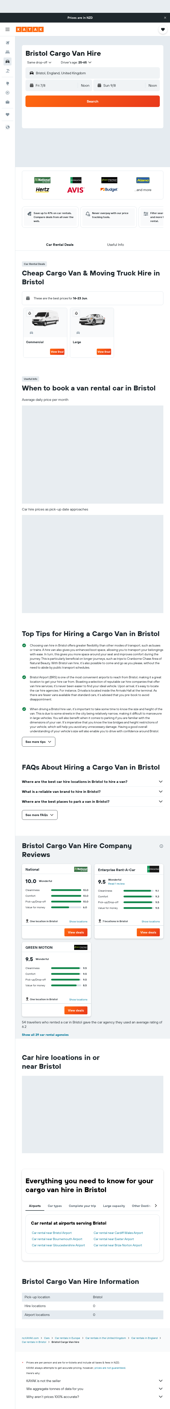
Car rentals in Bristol (34, 1342)
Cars (47, 1338)
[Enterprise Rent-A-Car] (153, 870)
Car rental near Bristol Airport (52, 1233)
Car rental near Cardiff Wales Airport (118, 1233)
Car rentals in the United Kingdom (105, 1338)
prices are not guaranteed (110, 1367)
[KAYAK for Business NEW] (7, 102)
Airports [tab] (35, 1206)
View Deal (57, 351)
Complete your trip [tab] (82, 1206)
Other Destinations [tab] (145, 1206)
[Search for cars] (7, 61)
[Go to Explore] (7, 83)
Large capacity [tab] (114, 1206)
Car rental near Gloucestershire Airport (58, 1245)
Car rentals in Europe (67, 1338)
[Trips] (7, 114)
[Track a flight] (7, 92)
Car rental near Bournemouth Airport (57, 1239)
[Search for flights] (7, 42)
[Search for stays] (7, 52)
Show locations (78, 921)
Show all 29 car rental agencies (45, 1035)
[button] (165, 18)
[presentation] (161, 846)
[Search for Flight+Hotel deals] (7, 70)
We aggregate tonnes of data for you (94, 1388)
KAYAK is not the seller (94, 1380)
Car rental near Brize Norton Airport (118, 1245)
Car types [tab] (55, 1206)
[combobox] (39, 62)
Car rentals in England (144, 1338)
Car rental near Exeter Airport (114, 1239)
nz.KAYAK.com (30, 1338)
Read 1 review (116, 883)
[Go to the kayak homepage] (30, 29)
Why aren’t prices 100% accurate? (94, 1396)
